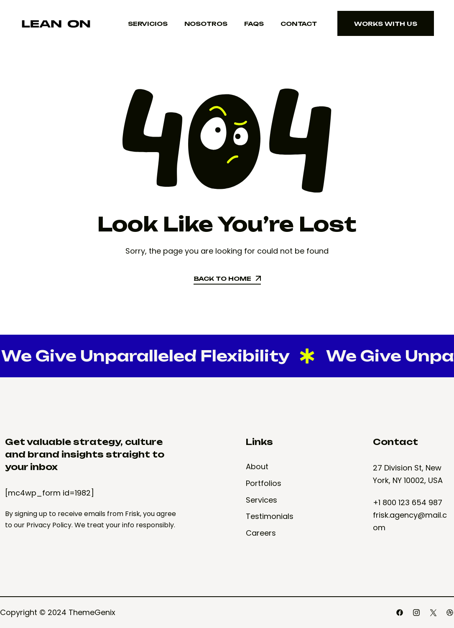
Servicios (148, 23)
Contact (299, 23)
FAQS (254, 23)
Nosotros (205, 23)
